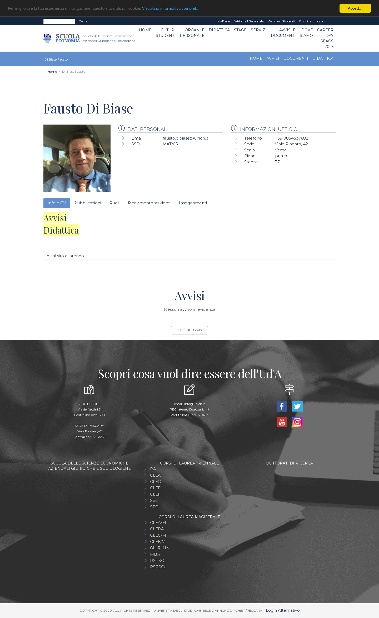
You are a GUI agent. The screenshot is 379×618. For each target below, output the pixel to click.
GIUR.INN (159, 547)
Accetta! (355, 8)
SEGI (154, 506)
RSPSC (157, 560)
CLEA (155, 475)
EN (331, 21)
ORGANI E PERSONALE (192, 33)
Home (145, 30)
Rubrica (305, 21)
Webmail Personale (248, 21)
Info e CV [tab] (57, 202)
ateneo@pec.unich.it (194, 409)
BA (153, 468)
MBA (155, 554)
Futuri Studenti (166, 33)
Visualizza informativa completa (173, 8)
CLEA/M (158, 522)
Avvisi (273, 58)
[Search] (59, 21)
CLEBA (157, 528)
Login (320, 21)
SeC (154, 500)
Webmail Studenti (281, 21)
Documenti (295, 58)
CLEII (155, 494)
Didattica (219, 30)
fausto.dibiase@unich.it (185, 138)
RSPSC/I (158, 566)
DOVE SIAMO (306, 33)
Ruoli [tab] (114, 202)
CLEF (155, 487)
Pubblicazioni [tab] (87, 202)
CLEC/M (158, 535)
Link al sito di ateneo (63, 255)
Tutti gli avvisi (189, 330)
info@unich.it (194, 404)
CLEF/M (158, 541)
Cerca (83, 21)
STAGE (240, 30)
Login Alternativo (283, 610)
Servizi (259, 30)
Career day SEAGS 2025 (325, 38)
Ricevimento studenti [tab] (149, 202)
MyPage (223, 21)
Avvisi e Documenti (283, 33)
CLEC (155, 481)
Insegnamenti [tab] (193, 202)
